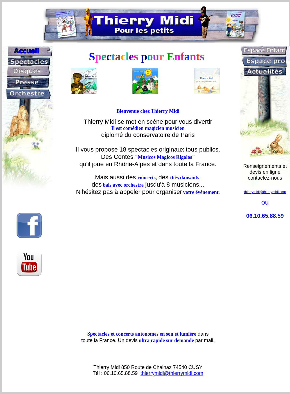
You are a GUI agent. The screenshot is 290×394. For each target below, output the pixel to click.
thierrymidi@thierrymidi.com (172, 373)
